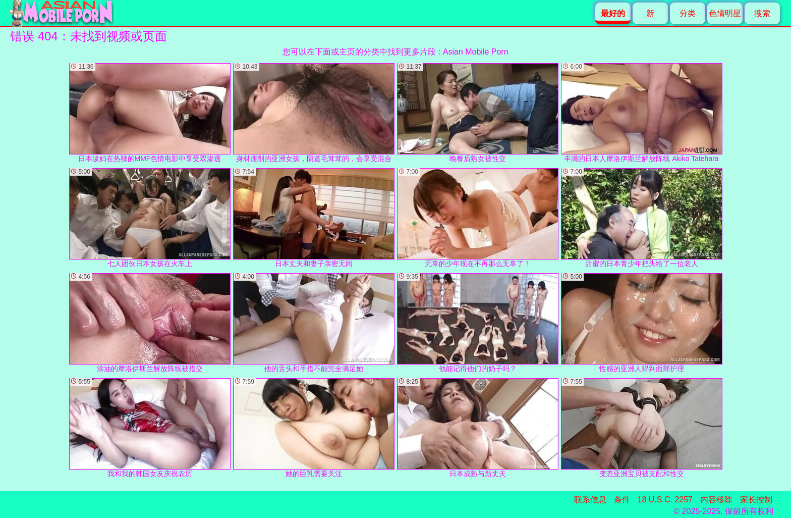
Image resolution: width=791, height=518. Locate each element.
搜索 (762, 13)
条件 (622, 499)
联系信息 (590, 499)
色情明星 (725, 13)
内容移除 (716, 499)
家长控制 (756, 499)
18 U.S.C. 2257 (665, 499)
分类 (688, 13)
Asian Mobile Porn (475, 51)
